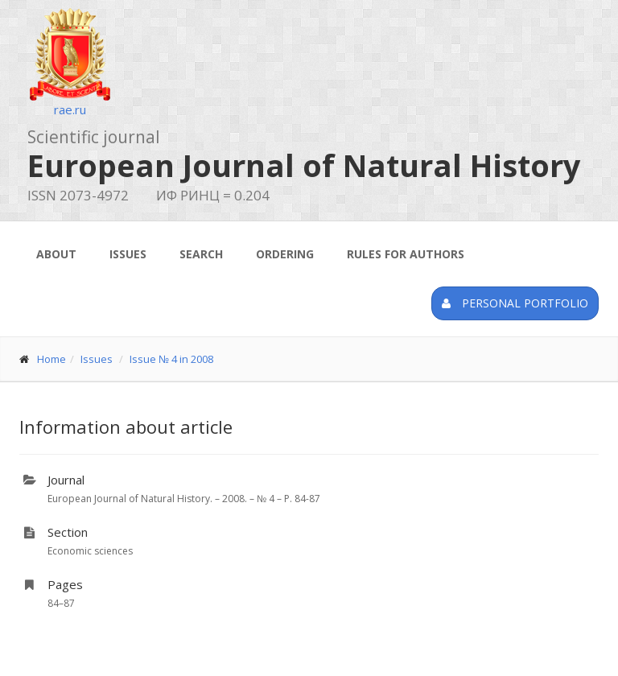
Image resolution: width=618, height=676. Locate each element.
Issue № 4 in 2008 (171, 359)
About (56, 254)
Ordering (285, 254)
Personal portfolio (515, 303)
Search (201, 254)
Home (51, 359)
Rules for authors (405, 254)
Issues (127, 254)
